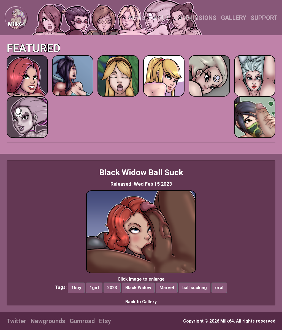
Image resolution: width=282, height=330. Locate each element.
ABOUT (160, 17)
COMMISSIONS (195, 17)
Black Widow (138, 287)
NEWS (137, 17)
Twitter (16, 321)
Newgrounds (48, 321)
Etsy (105, 321)
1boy (76, 287)
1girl (94, 287)
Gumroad (82, 321)
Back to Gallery (141, 301)
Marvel (166, 287)
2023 (112, 287)
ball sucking (194, 287)
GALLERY (233, 17)
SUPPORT (264, 17)
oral (219, 287)
